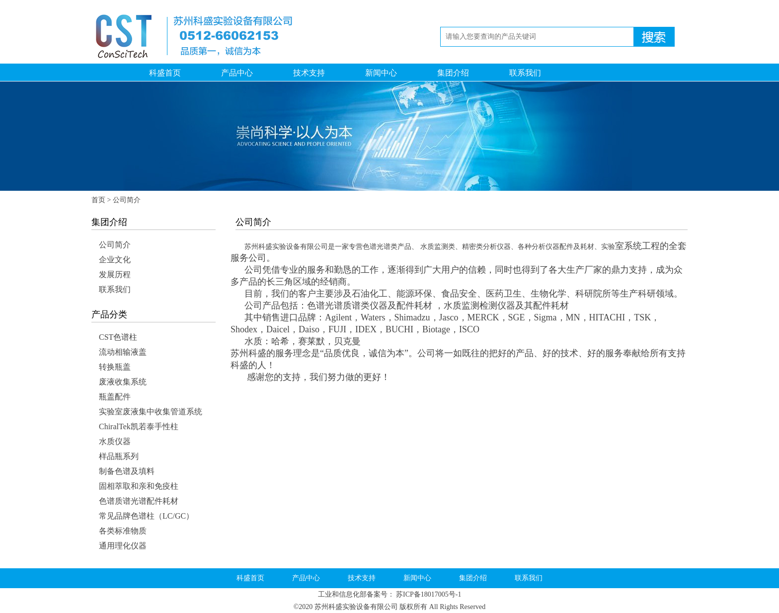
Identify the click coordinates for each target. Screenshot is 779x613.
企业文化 (115, 259)
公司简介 (115, 244)
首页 (98, 200)
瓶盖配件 (115, 396)
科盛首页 (165, 73)
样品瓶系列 (119, 456)
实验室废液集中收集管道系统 (150, 411)
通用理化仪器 (123, 545)
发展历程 (115, 274)
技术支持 (309, 73)
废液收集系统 (123, 382)
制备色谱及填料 (127, 471)
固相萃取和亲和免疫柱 (138, 486)
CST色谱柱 (118, 337)
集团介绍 (453, 73)
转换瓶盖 (115, 367)
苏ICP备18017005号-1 (428, 594)
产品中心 (237, 73)
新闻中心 (381, 73)
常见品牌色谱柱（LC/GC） (146, 516)
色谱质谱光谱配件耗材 (138, 501)
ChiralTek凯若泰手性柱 (138, 426)
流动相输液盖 (123, 352)
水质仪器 (115, 441)
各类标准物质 (123, 531)
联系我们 (525, 73)
